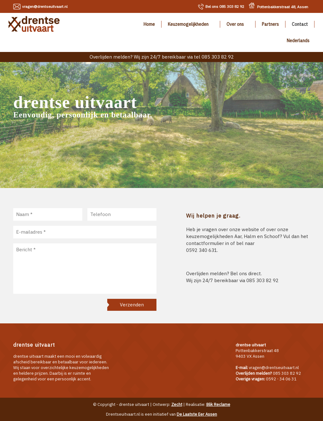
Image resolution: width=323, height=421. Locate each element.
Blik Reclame (218, 404)
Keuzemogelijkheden (188, 24)
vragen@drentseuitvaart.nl (45, 6)
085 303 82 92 (224, 6)
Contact (300, 24)
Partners (270, 24)
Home (149, 24)
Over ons (235, 24)
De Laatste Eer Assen (197, 414)
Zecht (176, 404)
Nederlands (298, 40)
